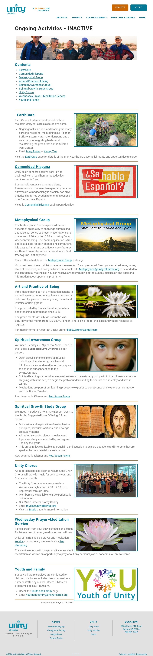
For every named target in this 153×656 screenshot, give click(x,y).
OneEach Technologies (137, 654)
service (19, 541)
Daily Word (94, 626)
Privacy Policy (56, 638)
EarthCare (25, 70)
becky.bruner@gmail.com (82, 329)
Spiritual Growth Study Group (36, 88)
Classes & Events (96, 17)
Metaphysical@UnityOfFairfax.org (99, 269)
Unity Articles (94, 630)
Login (93, 634)
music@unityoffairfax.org (41, 505)
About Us (62, 17)
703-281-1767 (131, 632)
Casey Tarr (50, 151)
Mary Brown (33, 151)
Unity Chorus (26, 92)
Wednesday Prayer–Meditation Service (42, 96)
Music (32, 509)
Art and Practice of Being (33, 81)
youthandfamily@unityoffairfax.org (47, 594)
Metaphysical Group (31, 77)
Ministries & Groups (123, 17)
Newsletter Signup (56, 626)
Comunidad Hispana (31, 73)
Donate (120, 7)
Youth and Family (29, 99)
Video (138, 7)
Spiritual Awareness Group (35, 85)
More (142, 17)
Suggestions (56, 634)
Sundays (77, 17)
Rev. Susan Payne (59, 396)
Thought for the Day (56, 630)
